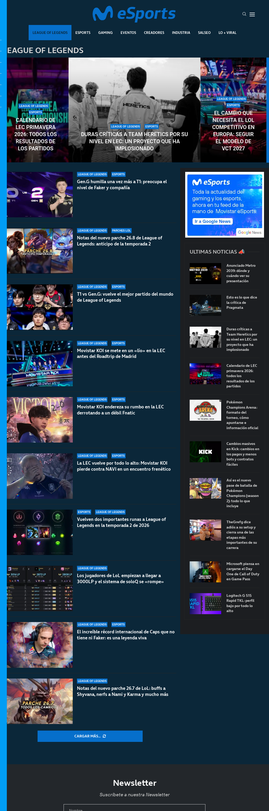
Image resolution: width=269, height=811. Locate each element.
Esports (82, 32)
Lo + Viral (227, 32)
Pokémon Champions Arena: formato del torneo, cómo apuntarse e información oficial (242, 415)
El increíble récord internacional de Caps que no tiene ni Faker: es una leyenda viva (126, 635)
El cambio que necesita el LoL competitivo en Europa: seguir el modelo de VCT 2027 (233, 131)
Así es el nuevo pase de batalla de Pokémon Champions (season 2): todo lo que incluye (242, 493)
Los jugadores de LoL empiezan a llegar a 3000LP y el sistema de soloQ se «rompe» (120, 578)
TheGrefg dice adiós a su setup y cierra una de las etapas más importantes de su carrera (241, 535)
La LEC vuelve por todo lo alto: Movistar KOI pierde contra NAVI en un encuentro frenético (124, 471)
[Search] (244, 14)
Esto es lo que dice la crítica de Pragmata (241, 302)
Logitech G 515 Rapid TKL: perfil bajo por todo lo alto (240, 603)
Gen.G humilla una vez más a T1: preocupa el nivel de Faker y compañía (122, 184)
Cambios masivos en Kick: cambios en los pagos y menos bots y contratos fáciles (242, 454)
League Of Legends (50, 32)
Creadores (154, 32)
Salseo (204, 32)
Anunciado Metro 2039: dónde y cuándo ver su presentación (241, 273)
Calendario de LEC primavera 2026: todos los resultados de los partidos (35, 134)
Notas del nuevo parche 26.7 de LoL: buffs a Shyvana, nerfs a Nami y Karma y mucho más (122, 691)
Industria (181, 32)
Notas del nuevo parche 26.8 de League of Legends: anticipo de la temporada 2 (119, 241)
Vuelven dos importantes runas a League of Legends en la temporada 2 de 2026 (121, 526)
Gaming (105, 32)
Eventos (128, 32)
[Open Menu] (252, 14)
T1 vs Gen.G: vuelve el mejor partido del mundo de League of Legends (125, 301)
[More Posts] (90, 736)
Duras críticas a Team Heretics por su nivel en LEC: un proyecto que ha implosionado (134, 141)
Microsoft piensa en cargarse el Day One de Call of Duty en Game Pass (242, 571)
